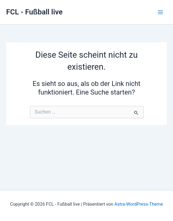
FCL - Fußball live (34, 12)
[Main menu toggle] (160, 12)
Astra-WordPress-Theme (138, 204)
